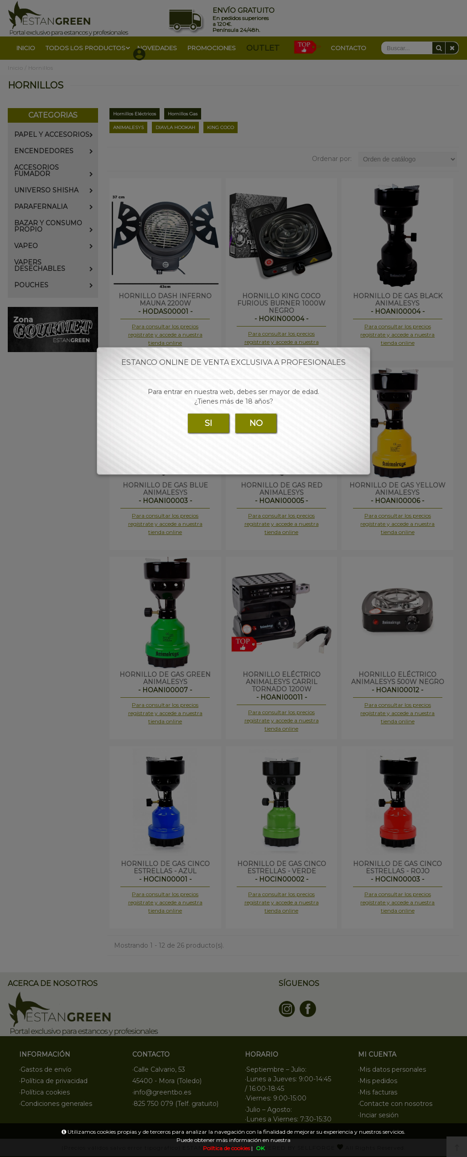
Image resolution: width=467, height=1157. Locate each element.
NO (256, 423)
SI (208, 423)
